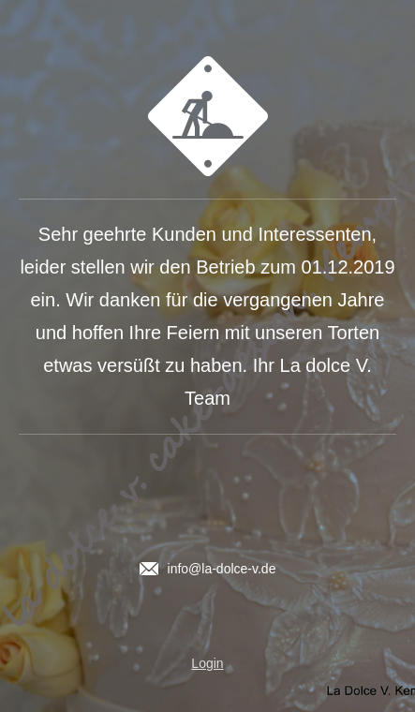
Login (207, 663)
